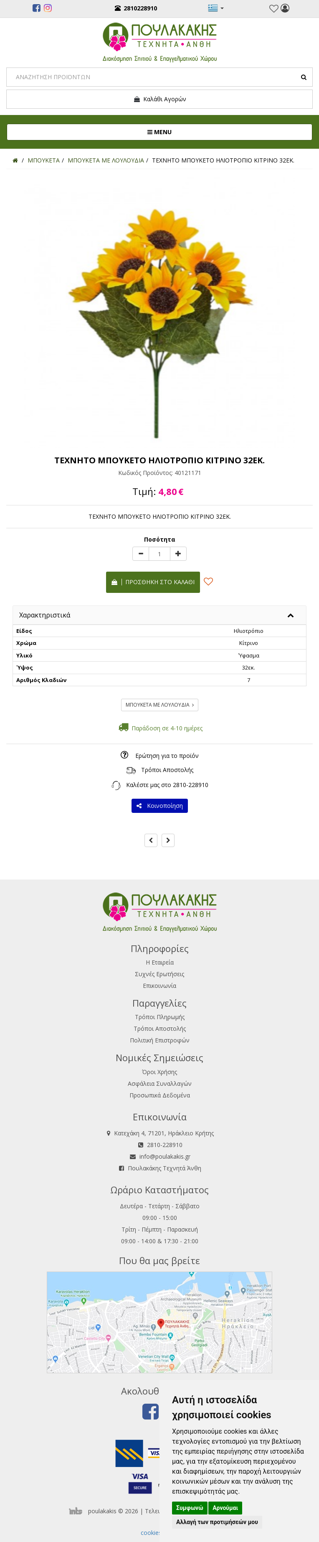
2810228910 (136, 8)
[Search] (159, 77)
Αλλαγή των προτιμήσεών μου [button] (217, 1522)
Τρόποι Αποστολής (167, 770)
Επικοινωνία (159, 986)
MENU (187, 131)
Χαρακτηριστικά (44, 615)
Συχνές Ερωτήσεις (159, 974)
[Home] (15, 160)
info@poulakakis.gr (164, 1156)
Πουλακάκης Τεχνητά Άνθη (164, 1168)
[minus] (140, 554)
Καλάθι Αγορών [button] (159, 99)
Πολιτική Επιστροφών (160, 1040)
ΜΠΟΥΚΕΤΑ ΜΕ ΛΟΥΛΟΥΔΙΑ (160, 704)
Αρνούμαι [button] (225, 1508)
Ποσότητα (159, 539)
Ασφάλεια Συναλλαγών (160, 1083)
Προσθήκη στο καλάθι (153, 582)
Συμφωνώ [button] (189, 1508)
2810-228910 (190, 785)
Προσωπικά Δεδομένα (159, 1095)
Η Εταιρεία (160, 962)
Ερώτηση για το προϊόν (167, 756)
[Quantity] (159, 554)
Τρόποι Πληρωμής (160, 1017)
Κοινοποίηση (160, 806)
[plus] (178, 554)
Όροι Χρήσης (159, 1072)
